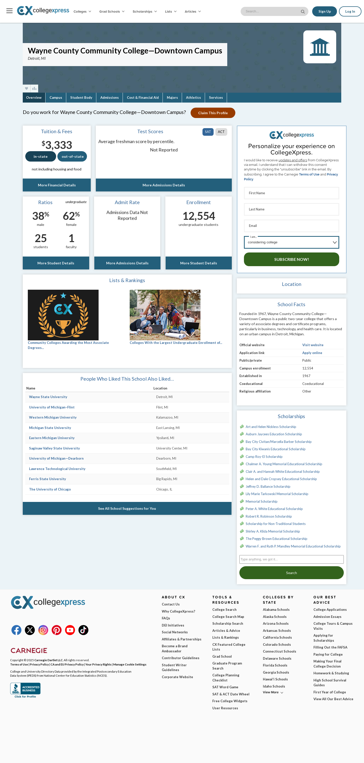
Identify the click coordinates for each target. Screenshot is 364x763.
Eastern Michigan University (52, 438)
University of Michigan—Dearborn (56, 458)
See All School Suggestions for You (127, 508)
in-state (41, 156)
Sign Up (324, 11)
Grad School (222, 655)
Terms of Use (309, 174)
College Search (224, 608)
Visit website (313, 343)
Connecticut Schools (279, 650)
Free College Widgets (229, 699)
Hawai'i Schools (275, 677)
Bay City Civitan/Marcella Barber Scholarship (279, 440)
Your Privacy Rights (98, 662)
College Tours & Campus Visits (333, 624)
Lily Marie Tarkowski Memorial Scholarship (277, 492)
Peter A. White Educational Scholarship (274, 507)
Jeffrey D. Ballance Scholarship (268, 485)
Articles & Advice (226, 629)
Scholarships (145, 11)
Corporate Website (177, 675)
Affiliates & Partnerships (181, 637)
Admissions (109, 97)
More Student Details (55, 263)
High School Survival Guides (329, 681)
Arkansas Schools (277, 629)
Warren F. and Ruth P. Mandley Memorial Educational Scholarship (293, 544)
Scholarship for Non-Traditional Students (276, 522)
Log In (350, 11)
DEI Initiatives (173, 623)
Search (291, 571)
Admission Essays (327, 615)
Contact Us (171, 602)
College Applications (330, 608)
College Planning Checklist (225, 675)
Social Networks (175, 630)
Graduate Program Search (227, 664)
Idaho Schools (274, 684)
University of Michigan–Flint (52, 407)
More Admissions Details (164, 185)
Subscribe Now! (291, 257)
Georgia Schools (276, 671)
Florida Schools (275, 663)
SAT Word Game (225, 685)
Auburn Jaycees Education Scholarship (274, 432)
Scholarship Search (227, 622)
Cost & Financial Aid (143, 97)
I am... (253, 235)
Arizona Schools (276, 622)
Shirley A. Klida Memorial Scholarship (273, 529)
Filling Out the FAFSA (330, 645)
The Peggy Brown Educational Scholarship (276, 537)
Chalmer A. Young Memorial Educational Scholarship (284, 462)
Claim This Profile (213, 113)
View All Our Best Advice (333, 697)
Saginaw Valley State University (54, 448)
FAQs (166, 616)
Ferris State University (47, 479)
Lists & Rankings (225, 636)
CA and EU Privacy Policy (67, 662)
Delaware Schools (277, 657)
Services (216, 97)
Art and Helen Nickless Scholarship (271, 425)
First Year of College (329, 690)
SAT (208, 132)
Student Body (81, 97)
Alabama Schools (276, 608)
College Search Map (228, 615)
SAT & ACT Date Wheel (230, 692)
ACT (221, 132)
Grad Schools (111, 11)
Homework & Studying (331, 671)
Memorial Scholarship (262, 500)
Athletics (193, 97)
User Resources (225, 706)
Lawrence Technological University (57, 469)
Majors (172, 97)
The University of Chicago (50, 489)
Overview (33, 97)
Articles (193, 11)
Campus (56, 97)
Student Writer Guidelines (174, 665)
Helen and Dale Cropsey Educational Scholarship (281, 477)
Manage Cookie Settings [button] (129, 662)
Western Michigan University (53, 417)
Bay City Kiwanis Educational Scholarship (276, 447)
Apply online (312, 351)
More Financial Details (57, 185)
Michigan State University (50, 428)
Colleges (82, 11)
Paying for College (328, 653)
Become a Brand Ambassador (175, 646)
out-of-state (73, 156)
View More (271, 690)
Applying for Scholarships (323, 636)
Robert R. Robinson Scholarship (269, 515)
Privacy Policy (39, 662)
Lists (170, 11)
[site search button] (303, 11)
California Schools (277, 636)
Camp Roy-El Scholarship (264, 455)
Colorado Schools (277, 643)
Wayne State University (48, 397)
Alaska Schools (275, 615)
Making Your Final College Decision (327, 662)
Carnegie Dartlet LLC (48, 658)
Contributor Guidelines (180, 656)
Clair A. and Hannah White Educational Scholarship (283, 470)
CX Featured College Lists (228, 645)
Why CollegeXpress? (178, 610)
